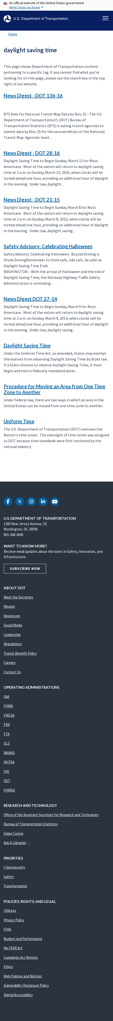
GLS (7, 743)
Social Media (13, 625)
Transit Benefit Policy (20, 653)
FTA (6, 734)
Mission (9, 606)
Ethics (8, 966)
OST (7, 780)
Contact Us (12, 672)
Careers (10, 662)
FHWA (8, 706)
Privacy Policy (14, 920)
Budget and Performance (23, 938)
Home (12, 34)
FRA (7, 724)
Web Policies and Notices (23, 976)
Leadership (12, 634)
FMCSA (9, 715)
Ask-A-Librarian (17, 842)
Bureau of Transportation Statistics (31, 824)
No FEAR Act (13, 948)
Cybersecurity (14, 867)
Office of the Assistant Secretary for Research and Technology (51, 814)
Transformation (15, 886)
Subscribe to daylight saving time (3, 471)
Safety (9, 876)
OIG (6, 771)
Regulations (13, 644)
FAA (6, 696)
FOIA (7, 929)
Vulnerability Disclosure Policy (26, 985)
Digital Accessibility (18, 995)
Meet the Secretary (18, 597)
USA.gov (10, 910)
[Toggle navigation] (105, 18)
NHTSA (9, 762)
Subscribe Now (25, 568)
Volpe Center (14, 833)
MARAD (9, 752)
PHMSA (9, 790)
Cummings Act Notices (21, 957)
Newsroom (12, 616)
